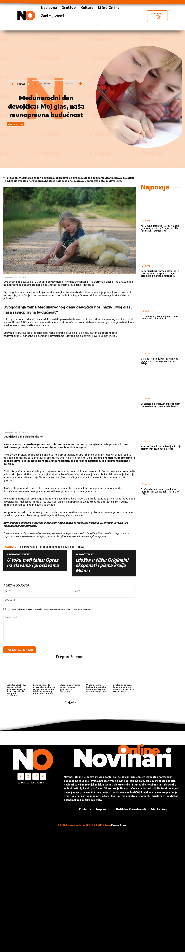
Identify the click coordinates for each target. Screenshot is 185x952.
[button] (97, 25)
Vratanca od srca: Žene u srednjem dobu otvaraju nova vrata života (123, 688)
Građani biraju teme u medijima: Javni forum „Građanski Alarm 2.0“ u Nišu (160, 491)
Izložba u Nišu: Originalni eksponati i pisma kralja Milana (102, 565)
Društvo (146, 220)
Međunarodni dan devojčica (57, 546)
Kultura (145, 311)
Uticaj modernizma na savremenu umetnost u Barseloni (70, 688)
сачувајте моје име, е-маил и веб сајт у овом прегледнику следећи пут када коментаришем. (49, 608)
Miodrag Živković (119, 825)
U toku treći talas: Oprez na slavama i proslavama (33, 562)
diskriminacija (28, 546)
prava (81, 546)
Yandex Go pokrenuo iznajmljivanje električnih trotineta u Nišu (161, 447)
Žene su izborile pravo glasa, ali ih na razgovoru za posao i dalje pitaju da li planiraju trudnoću (44, 689)
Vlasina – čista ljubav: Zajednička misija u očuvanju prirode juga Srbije (96, 688)
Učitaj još (69, 702)
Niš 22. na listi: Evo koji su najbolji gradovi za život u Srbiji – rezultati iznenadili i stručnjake (16, 690)
